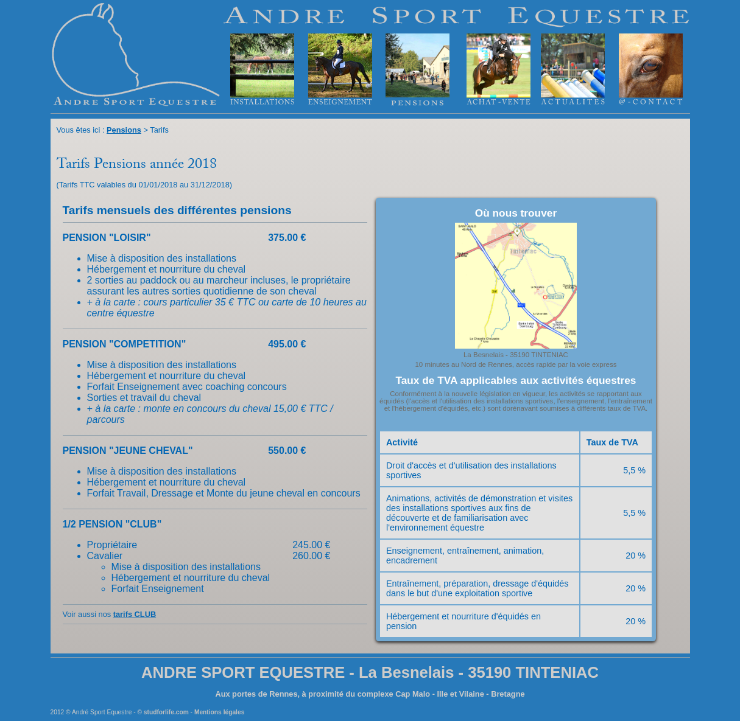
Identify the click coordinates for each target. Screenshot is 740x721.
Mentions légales (219, 712)
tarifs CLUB (134, 614)
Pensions (124, 129)
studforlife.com (166, 712)
